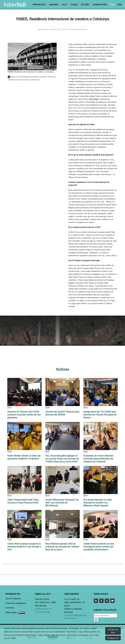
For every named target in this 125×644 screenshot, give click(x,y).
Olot (65, 4)
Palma (74, 4)
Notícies (62, 369)
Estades (85, 4)
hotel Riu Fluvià (79, 108)
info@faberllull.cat (43, 609)
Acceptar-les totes (113, 630)
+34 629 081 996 (42, 612)
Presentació (39, 4)
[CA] (112, 4)
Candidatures (100, 4)
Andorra (54, 4)
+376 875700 (70, 618)
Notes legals (15, 612)
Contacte (10, 608)
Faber (70, 70)
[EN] (119, 4)
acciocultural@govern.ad (75, 615)
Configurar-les (113, 638)
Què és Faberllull (13, 599)
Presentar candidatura (16, 603)
